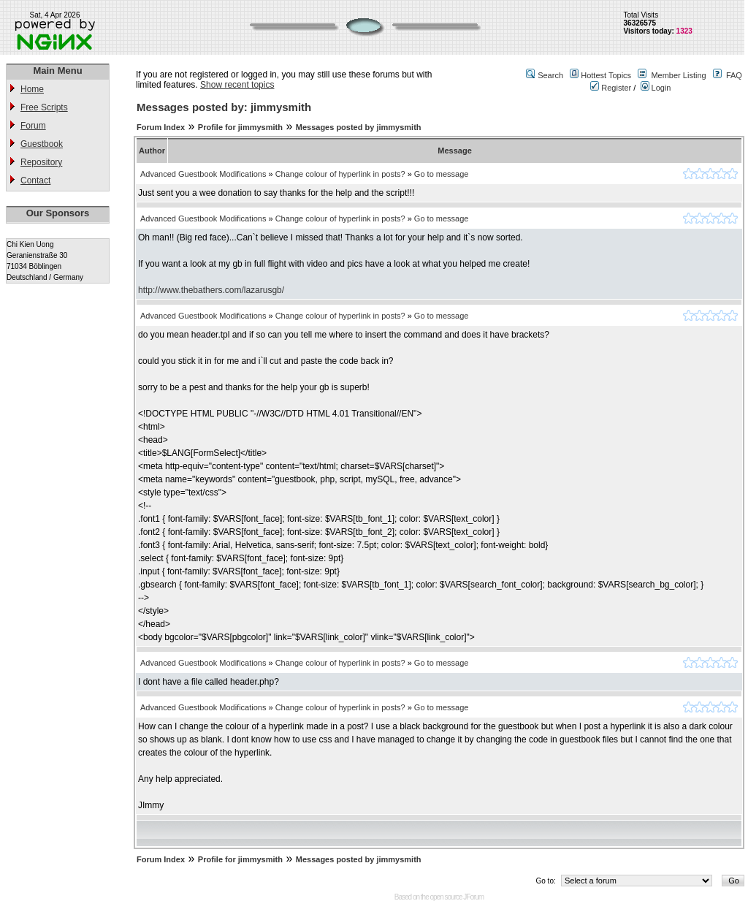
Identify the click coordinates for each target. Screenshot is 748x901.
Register (610, 87)
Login (656, 87)
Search (550, 75)
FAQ (734, 75)
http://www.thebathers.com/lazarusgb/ (211, 290)
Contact (35, 180)
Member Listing (678, 75)
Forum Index (161, 127)
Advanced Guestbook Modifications (203, 174)
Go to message (441, 174)
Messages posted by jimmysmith (358, 127)
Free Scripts (44, 107)
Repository (41, 162)
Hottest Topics (606, 75)
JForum (473, 897)
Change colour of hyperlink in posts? (340, 174)
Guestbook (41, 144)
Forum (33, 126)
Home (32, 89)
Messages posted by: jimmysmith (224, 107)
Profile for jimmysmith (240, 127)
